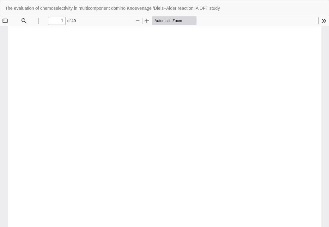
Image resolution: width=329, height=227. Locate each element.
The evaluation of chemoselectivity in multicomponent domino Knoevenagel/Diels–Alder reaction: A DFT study (112, 8)
